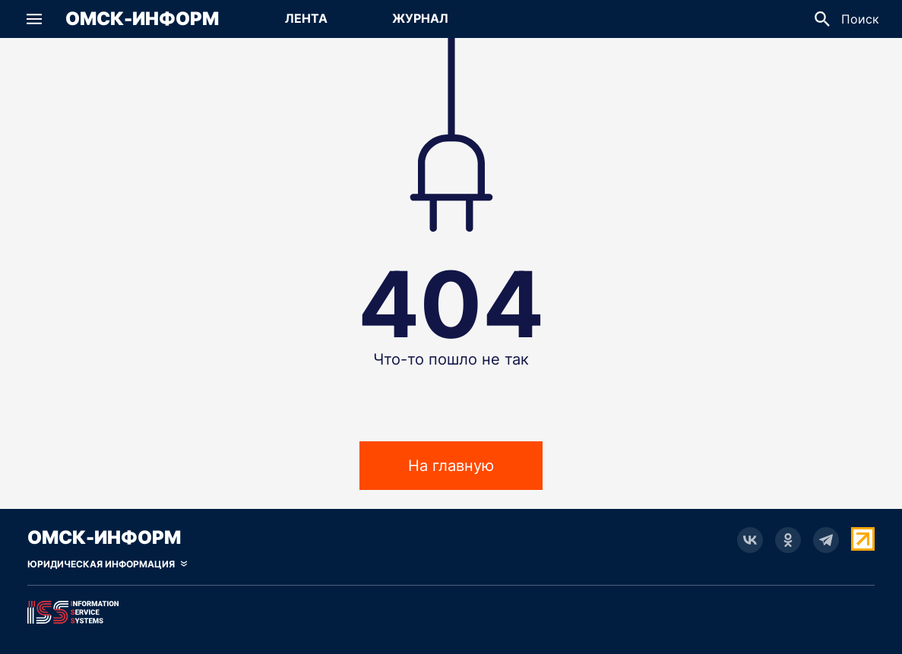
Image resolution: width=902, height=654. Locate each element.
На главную (451, 466)
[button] (34, 19)
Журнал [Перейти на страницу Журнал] (420, 18)
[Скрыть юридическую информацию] (107, 564)
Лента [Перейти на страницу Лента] (306, 18)
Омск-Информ (142, 19)
